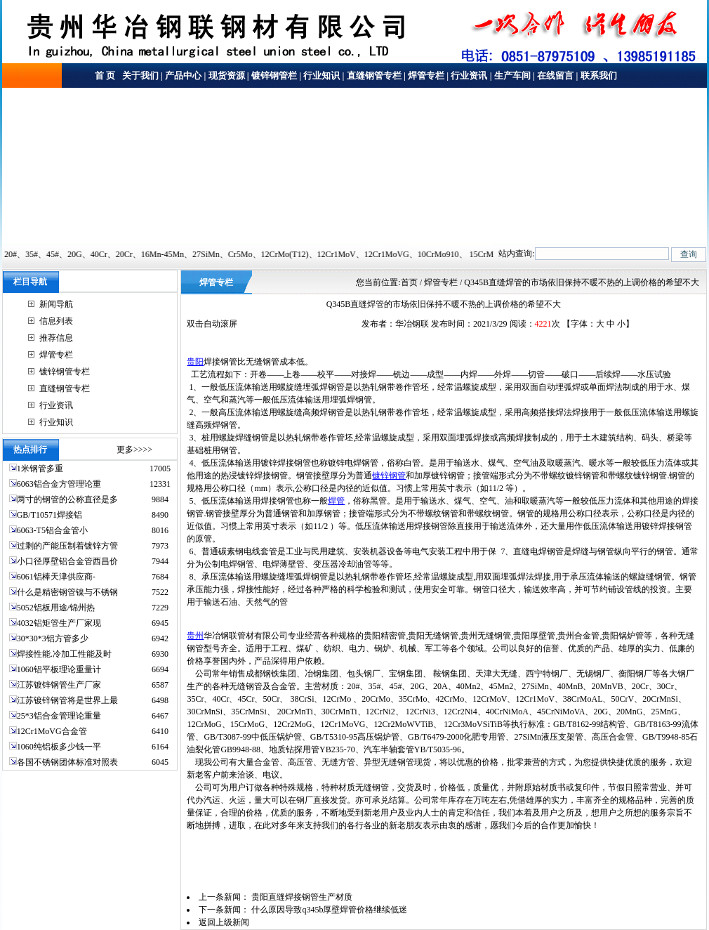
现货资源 (226, 75)
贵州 (195, 636)
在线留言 (555, 75)
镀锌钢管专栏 (64, 371)
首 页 (105, 75)
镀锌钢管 (389, 475)
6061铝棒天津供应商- (56, 577)
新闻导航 (56, 304)
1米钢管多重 (41, 468)
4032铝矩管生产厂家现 (59, 623)
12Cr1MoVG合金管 (52, 731)
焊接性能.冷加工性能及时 (64, 654)
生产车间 (512, 75)
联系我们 (599, 75)
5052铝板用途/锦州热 (56, 608)
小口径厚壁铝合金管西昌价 (67, 561)
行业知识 (321, 75)
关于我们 (139, 75)
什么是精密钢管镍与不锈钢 (67, 592)
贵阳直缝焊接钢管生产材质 (301, 897)
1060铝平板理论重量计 (59, 669)
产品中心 (183, 75)
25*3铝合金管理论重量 (59, 716)
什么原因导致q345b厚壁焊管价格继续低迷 (329, 910)
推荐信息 (56, 338)
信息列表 (56, 321)
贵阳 (195, 362)
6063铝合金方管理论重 (59, 484)
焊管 (336, 501)
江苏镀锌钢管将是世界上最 (67, 700)
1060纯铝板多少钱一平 (59, 747)
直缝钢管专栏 (374, 75)
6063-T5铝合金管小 (52, 530)
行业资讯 (469, 75)
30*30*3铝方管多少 (52, 638)
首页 (409, 282)
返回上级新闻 (224, 922)
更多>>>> (134, 449)
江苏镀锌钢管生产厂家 (59, 685)
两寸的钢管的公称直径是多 (67, 499)
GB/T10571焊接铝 (49, 515)
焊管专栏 (426, 75)
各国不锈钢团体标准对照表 (67, 762)
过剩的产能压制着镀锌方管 (67, 546)
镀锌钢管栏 (274, 75)
